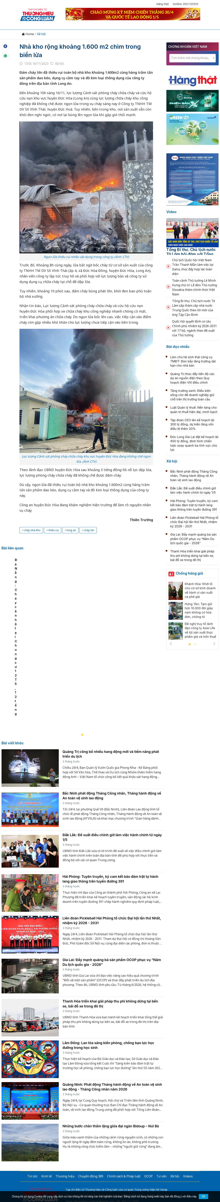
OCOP (148, 1123)
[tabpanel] (84, 618)
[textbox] (192, 58)
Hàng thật (162, 4)
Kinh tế (46, 1123)
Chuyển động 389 (90, 1123)
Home (28, 34)
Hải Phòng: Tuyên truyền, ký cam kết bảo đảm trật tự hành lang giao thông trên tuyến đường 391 (194, 505)
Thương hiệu (65, 1123)
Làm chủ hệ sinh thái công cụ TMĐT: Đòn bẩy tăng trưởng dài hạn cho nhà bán (193, 361)
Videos (188, 1123)
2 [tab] (195, 644)
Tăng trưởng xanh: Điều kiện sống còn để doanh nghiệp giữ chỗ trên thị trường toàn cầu (192, 395)
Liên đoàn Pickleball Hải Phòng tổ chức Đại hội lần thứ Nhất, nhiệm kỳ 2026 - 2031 (194, 522)
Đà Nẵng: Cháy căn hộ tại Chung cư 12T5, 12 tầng (41, 660)
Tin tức (32, 1123)
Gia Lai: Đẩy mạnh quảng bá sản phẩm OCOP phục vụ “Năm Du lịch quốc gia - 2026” (193, 539)
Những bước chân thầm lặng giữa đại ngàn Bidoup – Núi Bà (111, 1073)
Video (171, 212)
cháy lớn (89, 530)
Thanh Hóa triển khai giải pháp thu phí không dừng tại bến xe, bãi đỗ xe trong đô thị (192, 555)
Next (214, 643)
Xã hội (41, 34)
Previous (170, 643)
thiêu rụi (53, 530)
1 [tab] (190, 644)
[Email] (37, 1154)
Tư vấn (161, 1123)
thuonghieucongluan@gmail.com (94, 1148)
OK (203, 1196)
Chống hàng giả (189, 573)
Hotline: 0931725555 (185, 4)
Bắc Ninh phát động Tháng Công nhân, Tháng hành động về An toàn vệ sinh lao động (193, 476)
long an (71, 530)
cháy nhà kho (32, 530)
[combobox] (192, 58)
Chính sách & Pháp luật (123, 1123)
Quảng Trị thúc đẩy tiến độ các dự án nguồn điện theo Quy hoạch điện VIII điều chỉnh (192, 378)
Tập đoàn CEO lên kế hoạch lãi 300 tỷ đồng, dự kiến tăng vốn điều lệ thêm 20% (192, 424)
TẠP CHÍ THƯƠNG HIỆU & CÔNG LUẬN (108, 1185)
